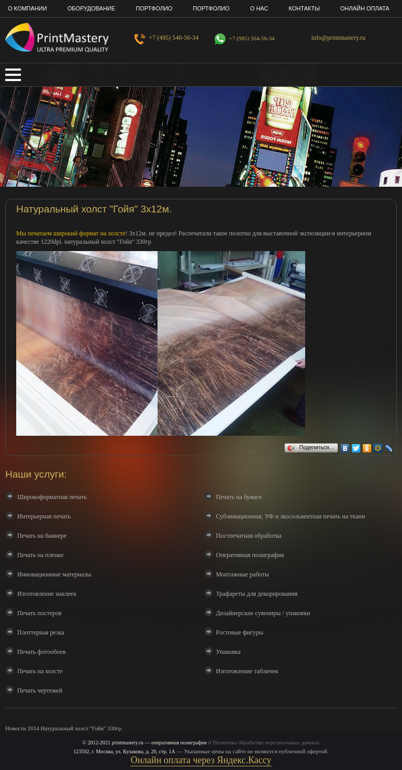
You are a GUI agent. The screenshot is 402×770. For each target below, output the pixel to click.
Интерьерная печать (44, 516)
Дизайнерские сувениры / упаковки (263, 613)
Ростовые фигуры (239, 632)
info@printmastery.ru (338, 37)
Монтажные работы (242, 574)
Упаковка (228, 651)
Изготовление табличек (247, 671)
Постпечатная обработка (249, 535)
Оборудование (91, 8)
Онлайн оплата (364, 8)
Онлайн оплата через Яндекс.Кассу (200, 760)
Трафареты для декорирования (257, 593)
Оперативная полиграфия (250, 555)
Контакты (304, 8)
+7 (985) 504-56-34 (252, 38)
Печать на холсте (39, 671)
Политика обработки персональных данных (266, 742)
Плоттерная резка (40, 632)
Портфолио (154, 8)
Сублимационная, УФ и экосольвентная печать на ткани (290, 516)
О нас (259, 8)
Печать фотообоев (41, 651)
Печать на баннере (41, 535)
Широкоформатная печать (52, 497)
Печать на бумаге (239, 497)
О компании (27, 8)
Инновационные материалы (54, 574)
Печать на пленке (40, 555)
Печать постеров (39, 613)
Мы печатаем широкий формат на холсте (71, 233)
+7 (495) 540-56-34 (174, 37)
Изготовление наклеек (46, 593)
